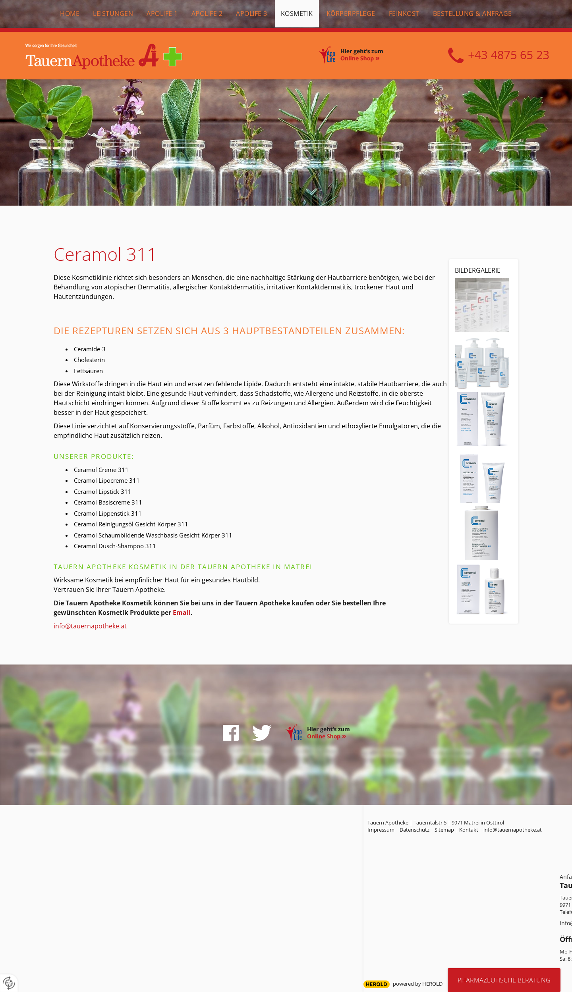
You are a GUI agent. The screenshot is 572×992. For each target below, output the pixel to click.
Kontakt (468, 829)
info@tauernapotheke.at (90, 626)
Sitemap (444, 829)
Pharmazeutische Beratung (504, 980)
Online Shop (359, 56)
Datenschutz (414, 829)
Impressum (380, 829)
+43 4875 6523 (498, 56)
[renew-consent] (9, 983)
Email (182, 612)
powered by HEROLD (418, 983)
